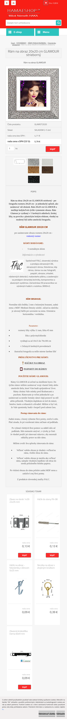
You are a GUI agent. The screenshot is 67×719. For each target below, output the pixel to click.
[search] (58, 22)
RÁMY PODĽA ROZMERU (37, 43)
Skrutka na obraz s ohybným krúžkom (46, 566)
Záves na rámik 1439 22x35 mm (19, 500)
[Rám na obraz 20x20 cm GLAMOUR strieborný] (33, 67)
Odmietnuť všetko (47, 713)
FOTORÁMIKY (21, 43)
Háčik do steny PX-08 (47, 499)
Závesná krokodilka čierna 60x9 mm (19, 632)
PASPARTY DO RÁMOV (35, 369)
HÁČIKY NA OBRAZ (35, 363)
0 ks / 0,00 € (53, 3)
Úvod (13, 43)
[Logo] (24, 12)
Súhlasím (60, 713)
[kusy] (11, 148)
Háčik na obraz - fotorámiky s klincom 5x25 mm (19, 568)
